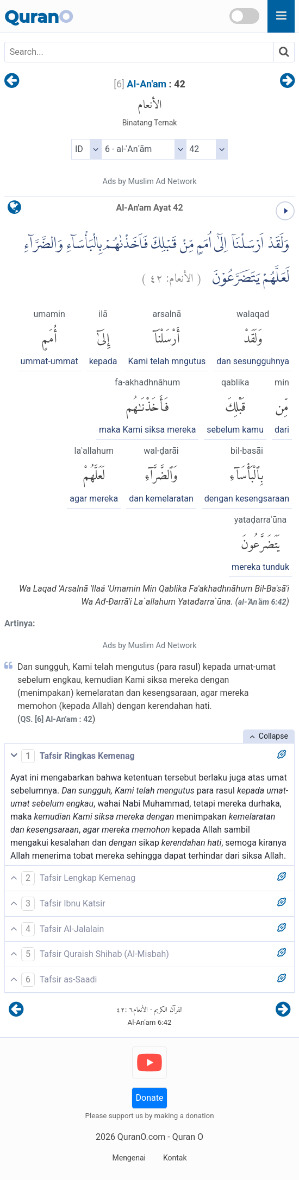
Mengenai (128, 1157)
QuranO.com (141, 1137)
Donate (150, 1098)
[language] (14, 209)
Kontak (175, 1157)
